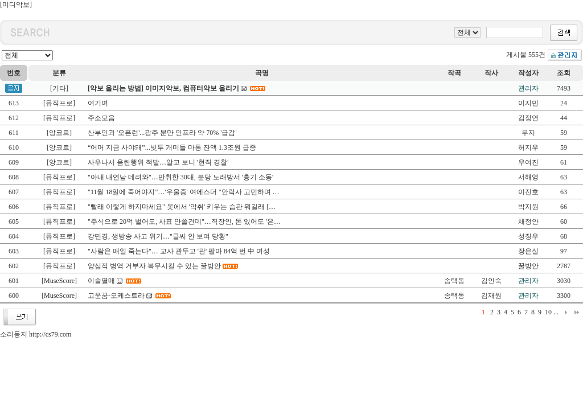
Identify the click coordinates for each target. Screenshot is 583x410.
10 (548, 312)
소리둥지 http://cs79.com (35, 334)
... (556, 312)
